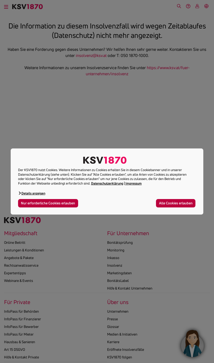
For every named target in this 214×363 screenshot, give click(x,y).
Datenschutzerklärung (107, 183)
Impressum (133, 183)
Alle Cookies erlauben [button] (176, 203)
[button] (31, 193)
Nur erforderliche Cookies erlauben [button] (48, 203)
